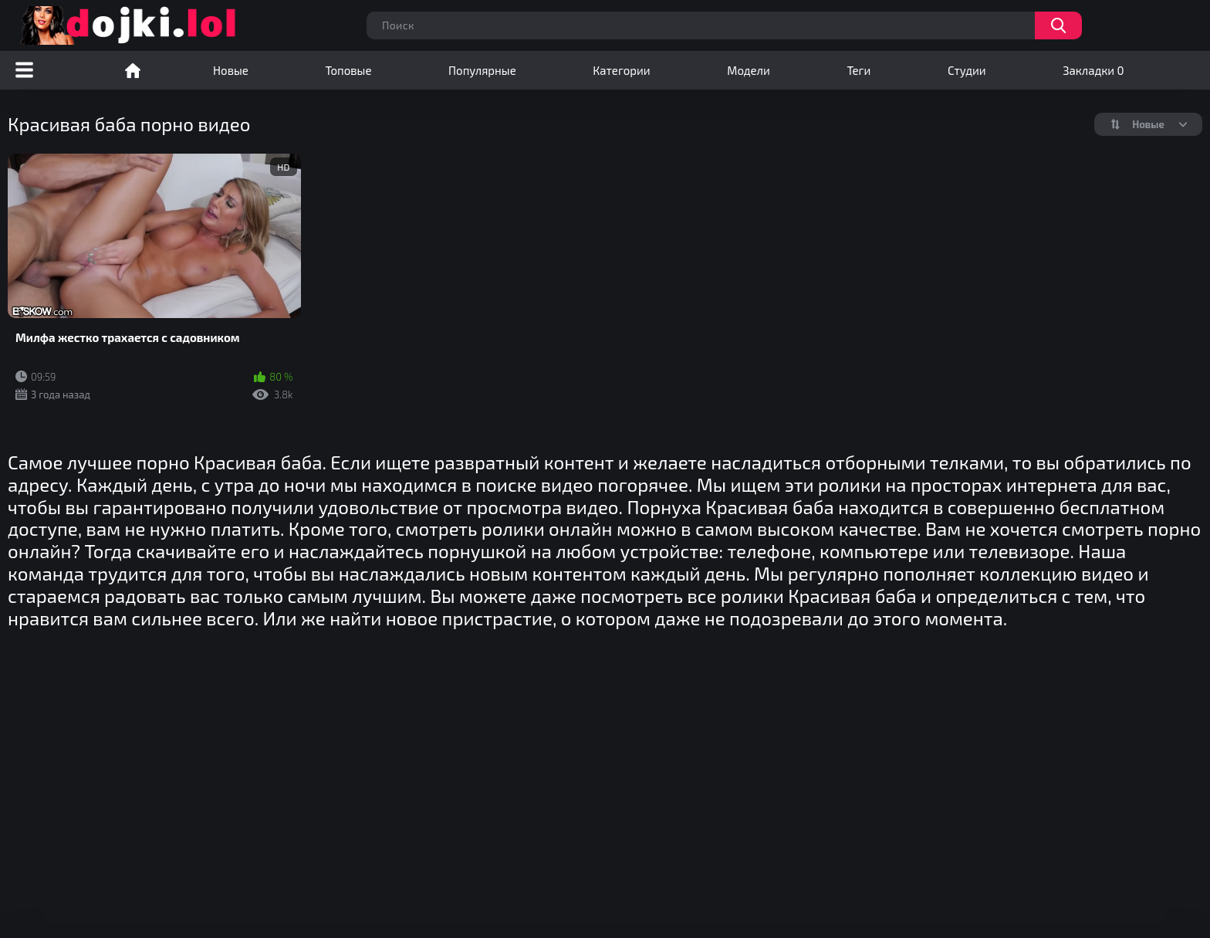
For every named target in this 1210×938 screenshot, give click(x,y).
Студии (967, 70)
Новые (230, 70)
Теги (858, 70)
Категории (621, 70)
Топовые (348, 70)
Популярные (482, 70)
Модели (748, 70)
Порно (132, 70)
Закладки (1093, 70)
